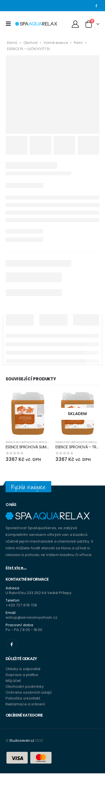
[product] (28, 414)
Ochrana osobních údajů (29, 692)
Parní (78, 42)
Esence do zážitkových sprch (26, 442)
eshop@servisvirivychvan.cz (31, 617)
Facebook (11, 644)
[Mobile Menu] (10, 24)
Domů (12, 42)
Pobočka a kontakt (23, 698)
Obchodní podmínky (25, 686)
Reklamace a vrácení (25, 704)
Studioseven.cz (21, 740)
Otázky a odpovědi (23, 669)
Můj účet (13, 680)
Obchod (31, 42)
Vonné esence (56, 42)
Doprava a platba (22, 674)
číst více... (16, 567)
